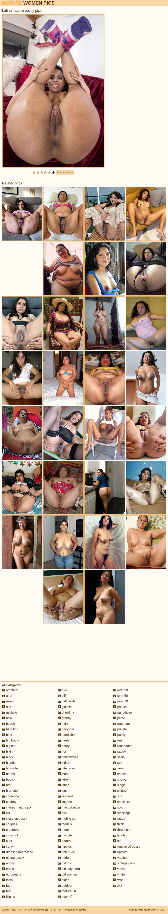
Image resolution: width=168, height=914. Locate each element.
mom (63, 829)
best (7, 735)
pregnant (121, 723)
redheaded (122, 746)
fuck (63, 690)
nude (63, 857)
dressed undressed (17, 852)
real (118, 740)
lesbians (65, 796)
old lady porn (69, 869)
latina (63, 785)
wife (118, 880)
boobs (8, 774)
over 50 (120, 690)
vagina (120, 857)
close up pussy (14, 818)
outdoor (65, 885)
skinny (119, 790)
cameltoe (10, 796)
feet (6, 891)
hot (62, 751)
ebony (8, 863)
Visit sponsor (65, 172)
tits (117, 841)
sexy (118, 768)
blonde (9, 762)
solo (118, 807)
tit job (119, 835)
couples (9, 824)
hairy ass (66, 729)
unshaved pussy (126, 846)
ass (6, 707)
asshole (9, 712)
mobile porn (68, 818)
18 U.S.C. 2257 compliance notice (66, 910)
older (63, 880)
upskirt (120, 852)
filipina (8, 896)
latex (63, 779)
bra (6, 785)
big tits (8, 746)
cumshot (10, 835)
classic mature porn (18, 807)
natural (64, 841)
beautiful (10, 729)
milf (62, 813)
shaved (120, 774)
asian (8, 701)
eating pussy (13, 857)
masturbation (69, 807)
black (8, 757)
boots (8, 779)
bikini (7, 751)
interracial (66, 768)
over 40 (65, 896)
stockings (121, 813)
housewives (68, 757)
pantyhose (122, 712)
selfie (119, 757)
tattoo (119, 818)
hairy (63, 723)
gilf (62, 695)
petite (119, 718)
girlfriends (66, 701)
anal (7, 695)
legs (63, 790)
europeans (11, 874)
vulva (119, 869)
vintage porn (124, 863)
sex (117, 762)
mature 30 (67, 891)
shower (120, 779)
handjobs (66, 735)
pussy (119, 735)
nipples (65, 846)
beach (8, 723)
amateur (10, 690)
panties (120, 707)
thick (118, 824)
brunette (10, 790)
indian (64, 762)
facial (8, 880)
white (119, 874)
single (119, 785)
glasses (65, 707)
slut (117, 796)
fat (6, 885)
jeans (63, 774)
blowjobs (10, 768)
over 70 (120, 701)
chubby (9, 802)
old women (67, 874)
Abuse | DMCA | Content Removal (23, 910)
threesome (122, 829)
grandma (66, 712)
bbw (7, 718)
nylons (64, 863)
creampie (10, 829)
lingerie (65, 802)
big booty (10, 740)
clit (6, 813)
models (65, 824)
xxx (117, 885)
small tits (121, 802)
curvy (8, 846)
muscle (65, 835)
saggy (119, 751)
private (120, 729)
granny (64, 718)
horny (64, 746)
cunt (7, 841)
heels (63, 740)
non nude (66, 852)
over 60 (120, 695)
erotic (8, 869)
